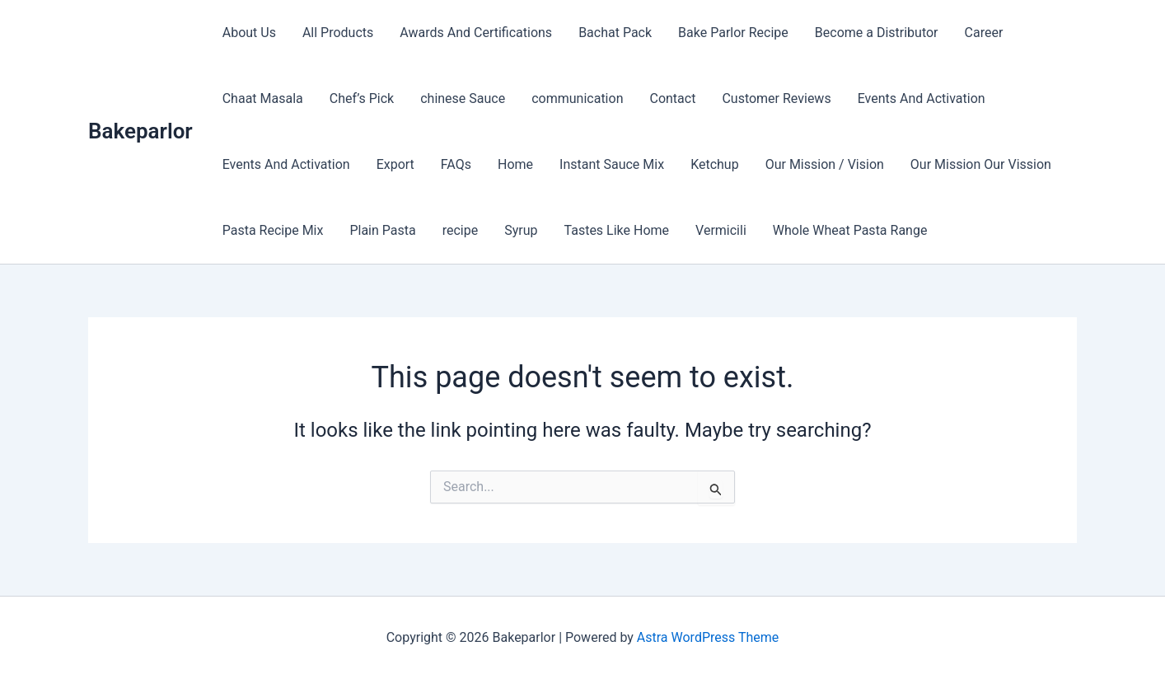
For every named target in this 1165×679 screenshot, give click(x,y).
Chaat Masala (262, 98)
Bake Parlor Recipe (733, 32)
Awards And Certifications (476, 32)
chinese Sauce (462, 98)
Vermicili (720, 230)
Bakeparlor (140, 131)
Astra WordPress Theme (708, 637)
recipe (460, 230)
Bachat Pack (615, 32)
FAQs (456, 164)
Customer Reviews (776, 98)
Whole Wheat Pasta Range (850, 230)
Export (395, 164)
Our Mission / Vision (824, 164)
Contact (672, 98)
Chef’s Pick (362, 98)
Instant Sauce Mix (611, 164)
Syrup (520, 230)
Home (515, 164)
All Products (337, 32)
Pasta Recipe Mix (273, 230)
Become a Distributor (876, 32)
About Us (249, 32)
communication (577, 98)
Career (984, 32)
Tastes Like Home (617, 230)
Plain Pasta (382, 230)
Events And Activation (921, 98)
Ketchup (714, 164)
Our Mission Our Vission (980, 164)
